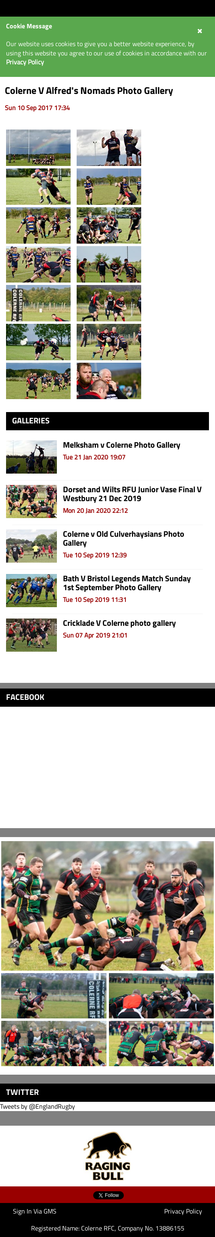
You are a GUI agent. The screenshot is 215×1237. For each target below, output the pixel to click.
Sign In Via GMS (34, 1211)
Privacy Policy (183, 1211)
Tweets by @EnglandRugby (37, 1106)
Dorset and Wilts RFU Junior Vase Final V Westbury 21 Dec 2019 (132, 493)
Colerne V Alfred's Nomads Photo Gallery (89, 90)
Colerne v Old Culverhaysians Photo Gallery (123, 538)
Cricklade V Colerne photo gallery (119, 622)
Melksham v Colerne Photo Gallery (121, 444)
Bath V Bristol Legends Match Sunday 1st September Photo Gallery (127, 582)
